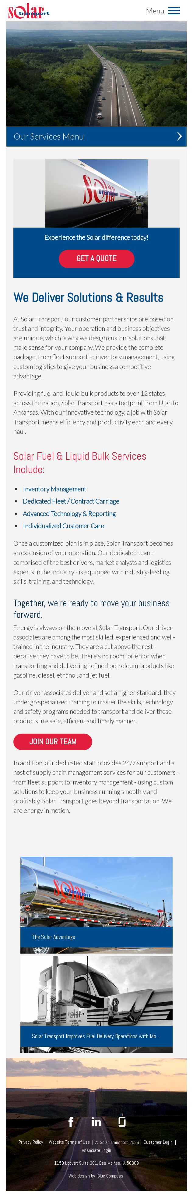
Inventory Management (54, 489)
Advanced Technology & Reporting (69, 513)
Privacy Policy (31, 1142)
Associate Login (96, 1150)
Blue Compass (110, 1176)
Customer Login (158, 1142)
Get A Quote (96, 259)
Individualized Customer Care (63, 525)
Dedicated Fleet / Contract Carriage (71, 501)
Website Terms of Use (69, 1142)
